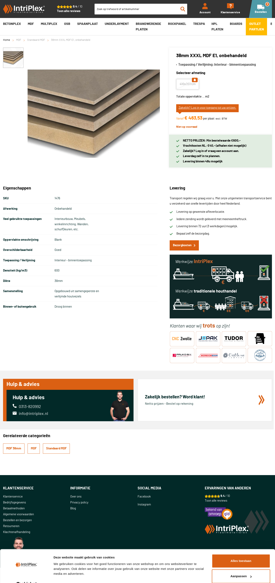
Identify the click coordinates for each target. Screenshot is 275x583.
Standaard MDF (36, 40)
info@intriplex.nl (33, 414)
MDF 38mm (13, 448)
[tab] (36, 488)
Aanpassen (241, 566)
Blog (73, 508)
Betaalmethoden (14, 508)
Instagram (144, 504)
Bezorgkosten (184, 245)
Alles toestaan (240, 551)
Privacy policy (79, 502)
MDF (18, 40)
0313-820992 (30, 407)
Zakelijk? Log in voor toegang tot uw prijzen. (207, 107)
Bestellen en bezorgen (17, 520)
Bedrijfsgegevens (14, 502)
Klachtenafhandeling (16, 532)
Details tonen (63, 575)
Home (6, 40)
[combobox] (141, 9)
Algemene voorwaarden (18, 514)
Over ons (75, 496)
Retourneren (11, 526)
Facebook (144, 496)
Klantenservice (13, 496)
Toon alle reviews (68, 11)
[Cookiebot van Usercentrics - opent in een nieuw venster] (26, 575)
